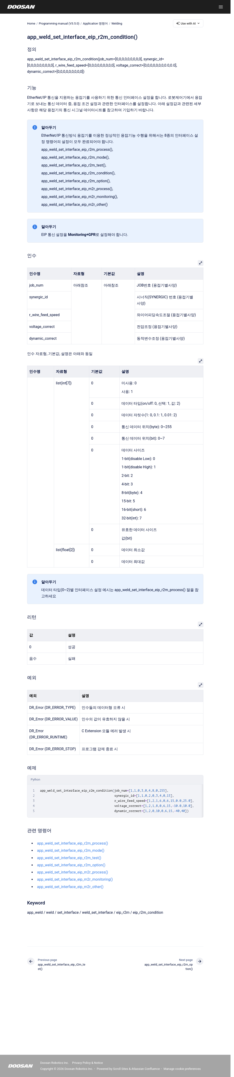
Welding (116, 23)
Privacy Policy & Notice (87, 1063)
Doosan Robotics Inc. (54, 1063)
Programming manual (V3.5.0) (59, 23)
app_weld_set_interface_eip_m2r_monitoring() (75, 879)
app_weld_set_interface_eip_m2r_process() (72, 872)
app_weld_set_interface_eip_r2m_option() (71, 865)
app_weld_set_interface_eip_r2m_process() (72, 843)
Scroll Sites (120, 1069)
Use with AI (188, 23)
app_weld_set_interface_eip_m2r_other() (70, 887)
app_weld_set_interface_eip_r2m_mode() (70, 850)
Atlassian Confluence (145, 1069)
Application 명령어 (95, 23)
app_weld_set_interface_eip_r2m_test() (69, 858)
